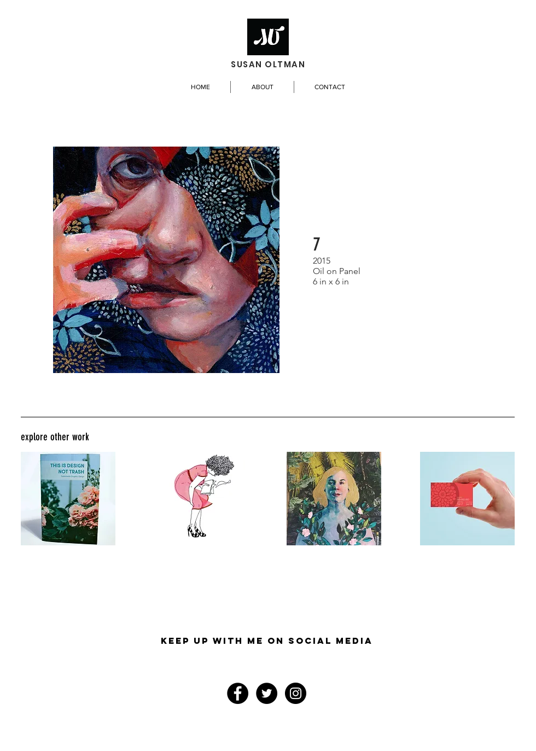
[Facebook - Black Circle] (237, 693)
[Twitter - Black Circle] (266, 693)
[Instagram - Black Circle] (295, 693)
